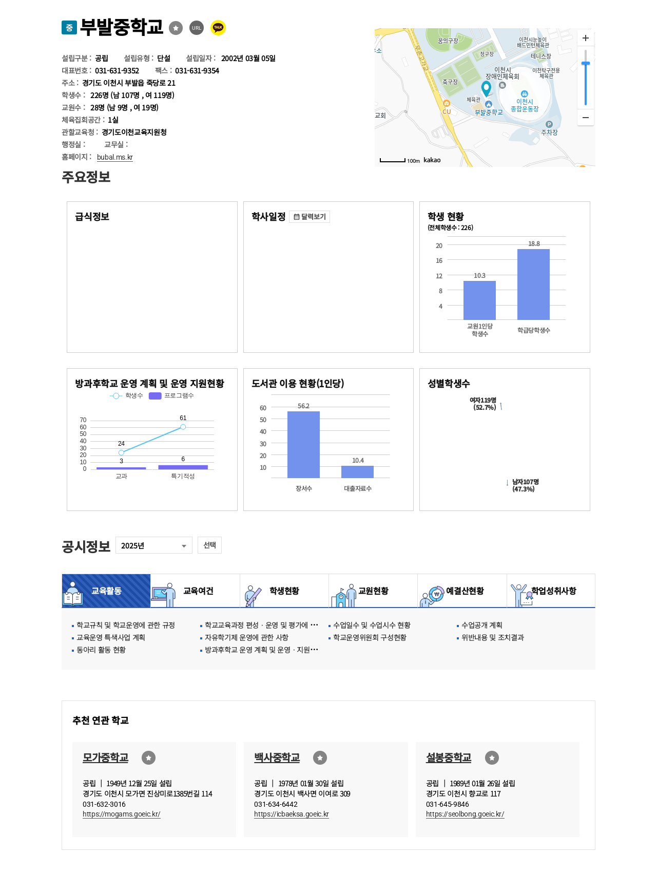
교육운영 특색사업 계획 (110, 637)
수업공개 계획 (482, 625)
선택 (209, 545)
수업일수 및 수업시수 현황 (371, 625)
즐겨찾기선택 (175, 28)
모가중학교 (105, 757)
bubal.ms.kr (115, 157)
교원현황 (373, 590)
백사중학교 (276, 757)
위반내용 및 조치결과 (492, 637)
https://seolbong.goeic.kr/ (465, 814)
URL (197, 28)
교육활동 (106, 590)
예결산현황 (462, 590)
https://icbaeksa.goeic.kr (291, 814)
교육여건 (196, 590)
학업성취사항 (551, 590)
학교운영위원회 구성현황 (370, 637)
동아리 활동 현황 (101, 649)
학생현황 (284, 590)
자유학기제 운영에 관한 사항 (246, 637)
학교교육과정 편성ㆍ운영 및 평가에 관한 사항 (271, 625)
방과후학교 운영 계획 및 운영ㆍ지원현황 (264, 649)
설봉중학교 (448, 757)
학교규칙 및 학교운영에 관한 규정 (125, 625)
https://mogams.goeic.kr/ (122, 814)
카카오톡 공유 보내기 (218, 27)
